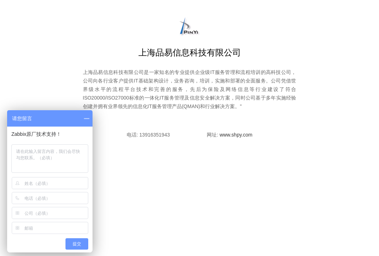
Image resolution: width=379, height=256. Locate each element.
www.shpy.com (236, 135)
